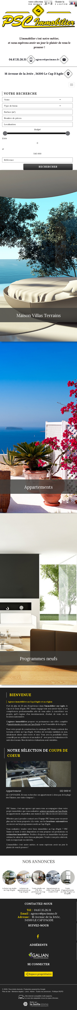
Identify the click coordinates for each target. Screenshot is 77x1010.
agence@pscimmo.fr (47, 59)
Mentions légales (18, 991)
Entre (4, 138)
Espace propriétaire (39, 974)
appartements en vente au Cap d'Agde (24, 724)
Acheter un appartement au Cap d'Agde (23, 890)
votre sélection (35, 3)
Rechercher (48, 166)
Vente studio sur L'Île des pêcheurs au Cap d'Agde (38, 891)
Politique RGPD (57, 991)
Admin (32, 991)
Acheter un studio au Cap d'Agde (9, 889)
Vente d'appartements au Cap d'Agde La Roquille (68, 891)
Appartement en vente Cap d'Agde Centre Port (53, 890)
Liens (27, 991)
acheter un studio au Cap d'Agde (53, 811)
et (3, 149)
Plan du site (6, 991)
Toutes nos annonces (43, 991)
